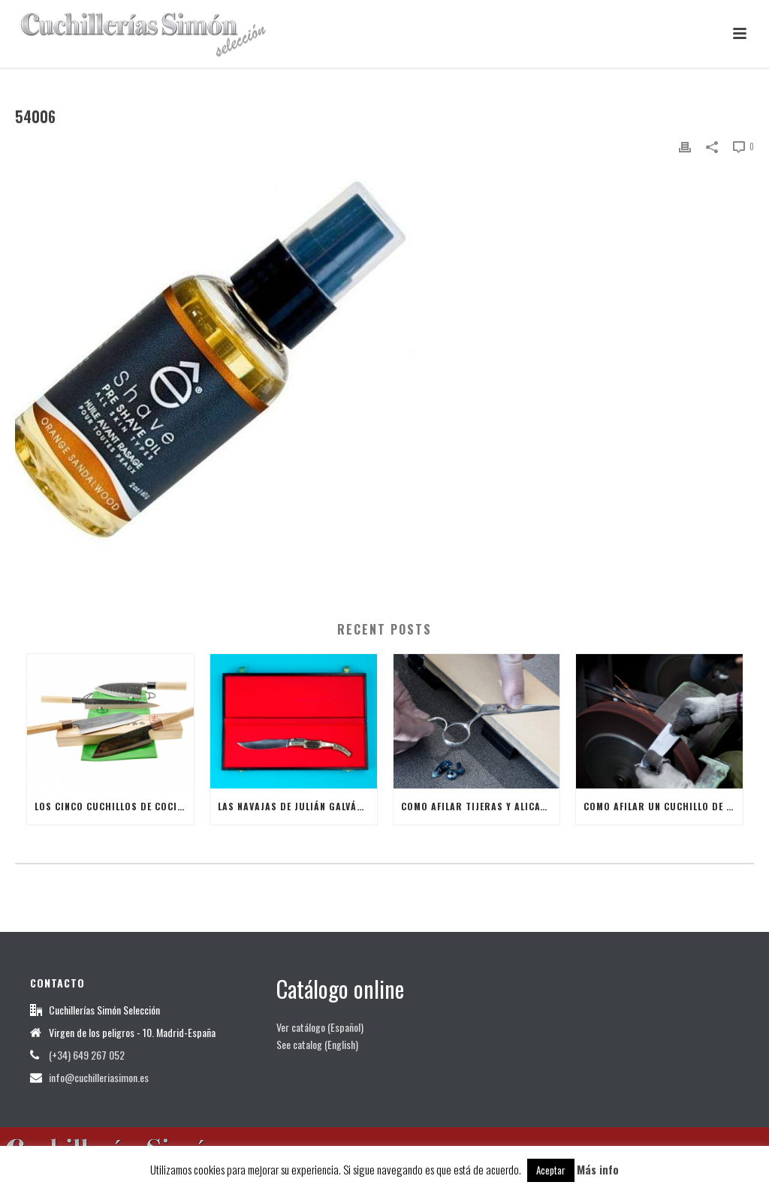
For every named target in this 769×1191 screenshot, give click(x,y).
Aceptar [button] (550, 1169)
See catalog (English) (317, 1044)
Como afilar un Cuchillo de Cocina (663, 806)
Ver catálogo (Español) (319, 1027)
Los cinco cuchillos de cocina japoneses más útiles (114, 806)
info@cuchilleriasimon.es (99, 1077)
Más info (598, 1169)
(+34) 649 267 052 (87, 1055)
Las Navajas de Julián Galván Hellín (297, 806)
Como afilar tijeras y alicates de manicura (480, 806)
